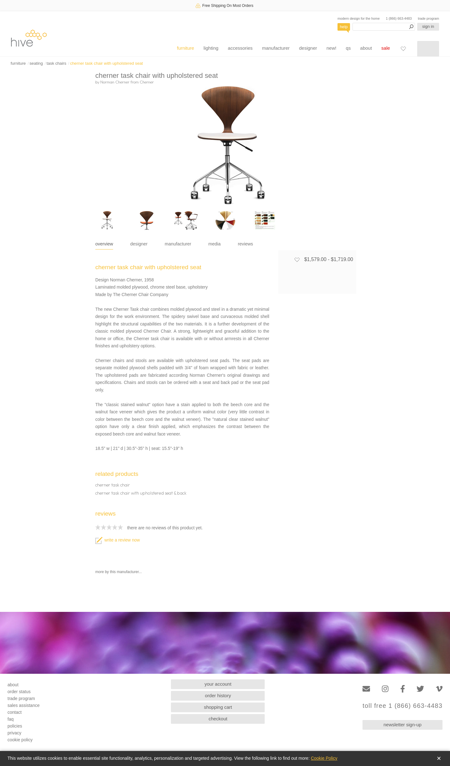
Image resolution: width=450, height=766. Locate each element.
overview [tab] (104, 243)
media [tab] (214, 243)
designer (308, 48)
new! (332, 48)
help (344, 26)
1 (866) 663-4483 (399, 18)
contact (15, 712)
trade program (428, 18)
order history (218, 695)
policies (15, 725)
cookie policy (20, 739)
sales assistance (24, 705)
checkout (217, 718)
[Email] (366, 689)
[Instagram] (385, 689)
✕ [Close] (439, 758)
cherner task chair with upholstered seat (106, 63)
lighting (210, 48)
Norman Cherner (114, 81)
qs (348, 48)
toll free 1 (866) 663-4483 (402, 706)
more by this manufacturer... (118, 572)
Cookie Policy (324, 758)
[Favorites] (403, 48)
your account (218, 684)
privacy (14, 732)
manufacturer (275, 48)
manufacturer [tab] (178, 243)
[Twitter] (420, 689)
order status (19, 691)
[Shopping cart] (428, 49)
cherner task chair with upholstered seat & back (141, 493)
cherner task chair (112, 485)
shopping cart (218, 707)
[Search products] (383, 27)
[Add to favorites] (296, 259)
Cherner (147, 81)
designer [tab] (139, 243)
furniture (185, 48)
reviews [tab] (245, 243)
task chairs (56, 63)
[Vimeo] (439, 689)
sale (385, 48)
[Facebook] (402, 689)
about (366, 48)
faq (10, 719)
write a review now (117, 540)
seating (36, 63)
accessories (240, 48)
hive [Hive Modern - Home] (29, 38)
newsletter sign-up (402, 724)
